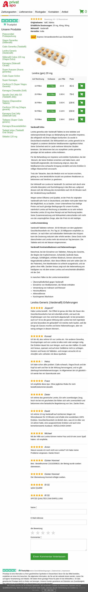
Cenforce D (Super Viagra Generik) (14, 85)
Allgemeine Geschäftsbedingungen (38, 571)
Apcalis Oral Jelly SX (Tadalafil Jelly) (12, 96)
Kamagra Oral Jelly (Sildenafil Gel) (11, 114)
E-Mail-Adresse (37, 518)
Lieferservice (25, 12)
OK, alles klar (49, 590)
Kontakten (53, 12)
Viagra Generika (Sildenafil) (9, 41)
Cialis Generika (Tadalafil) (14, 47)
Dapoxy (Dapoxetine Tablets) (11, 102)
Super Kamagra (9, 80)
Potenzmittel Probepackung (9, 35)
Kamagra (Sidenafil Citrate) (11, 64)
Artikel (65, 12)
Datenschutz (56, 571)
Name (34, 507)
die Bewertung (36, 528)
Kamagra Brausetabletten (14, 126)
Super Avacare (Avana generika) (12, 71)
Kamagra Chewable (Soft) (14, 90)
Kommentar (36, 537)
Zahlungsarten (8, 12)
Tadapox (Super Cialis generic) (12, 121)
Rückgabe (40, 12)
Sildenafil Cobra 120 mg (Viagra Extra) (13, 58)
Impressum (66, 571)
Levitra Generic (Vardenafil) (9, 52)
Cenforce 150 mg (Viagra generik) (14, 108)
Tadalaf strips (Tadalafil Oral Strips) (13, 131)
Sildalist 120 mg (9, 136)
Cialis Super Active (11, 76)
